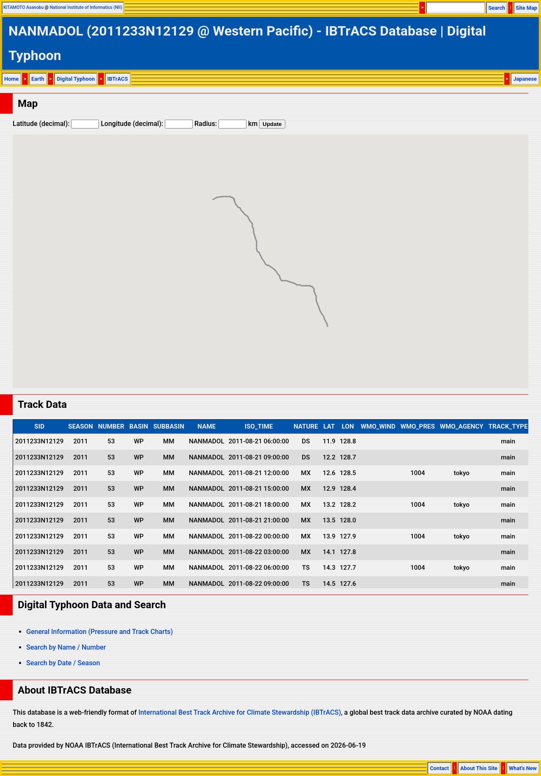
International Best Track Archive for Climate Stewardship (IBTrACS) (239, 712)
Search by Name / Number (66, 647)
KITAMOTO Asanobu (23, 7)
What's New (523, 768)
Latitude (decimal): (56, 124)
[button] (327, 318)
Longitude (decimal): (147, 124)
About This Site (478, 768)
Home (11, 79)
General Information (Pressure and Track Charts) (99, 632)
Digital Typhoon (76, 79)
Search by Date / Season (63, 663)
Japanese (525, 79)
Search (496, 8)
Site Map (526, 8)
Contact (439, 768)
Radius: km (225, 124)
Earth (37, 79)
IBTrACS (117, 79)
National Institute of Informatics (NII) (86, 7)
